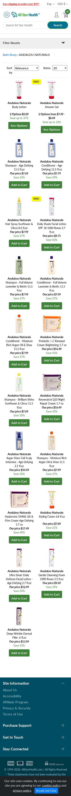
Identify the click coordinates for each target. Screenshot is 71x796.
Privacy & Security (16, 708)
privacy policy (22, 790)
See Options (19, 125)
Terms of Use (13, 714)
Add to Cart (19, 184)
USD (61, 3)
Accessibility (12, 696)
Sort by (9, 70)
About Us (10, 690)
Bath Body (10, 54)
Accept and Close (46, 790)
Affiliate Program (15, 702)
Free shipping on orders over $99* (21, 3)
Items (47, 68)
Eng (49, 3)
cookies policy (51, 785)
